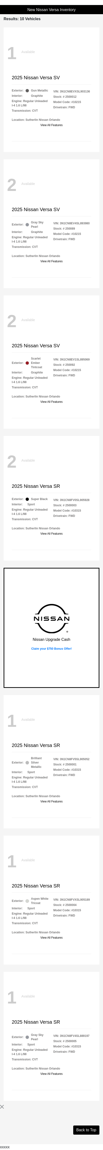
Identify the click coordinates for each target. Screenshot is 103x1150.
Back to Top (86, 1130)
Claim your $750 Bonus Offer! (51, 648)
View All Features (51, 125)
